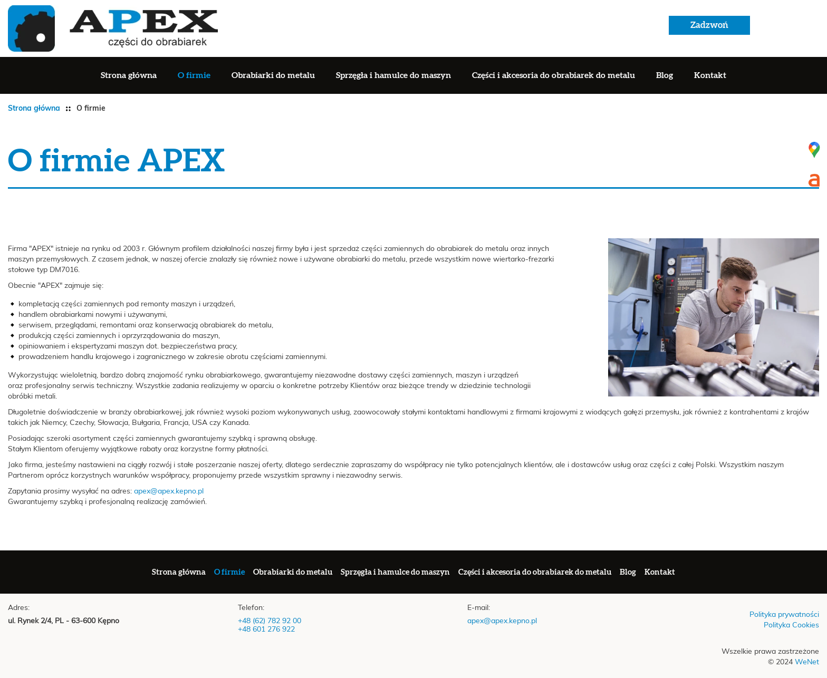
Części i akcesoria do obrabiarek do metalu (553, 75)
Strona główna (129, 75)
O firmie (194, 75)
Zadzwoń (709, 25)
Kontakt (710, 75)
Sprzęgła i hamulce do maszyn (393, 75)
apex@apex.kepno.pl (169, 491)
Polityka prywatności (784, 614)
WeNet (807, 662)
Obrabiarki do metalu (273, 75)
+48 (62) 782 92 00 (269, 621)
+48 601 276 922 (266, 629)
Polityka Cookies (791, 625)
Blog (664, 75)
